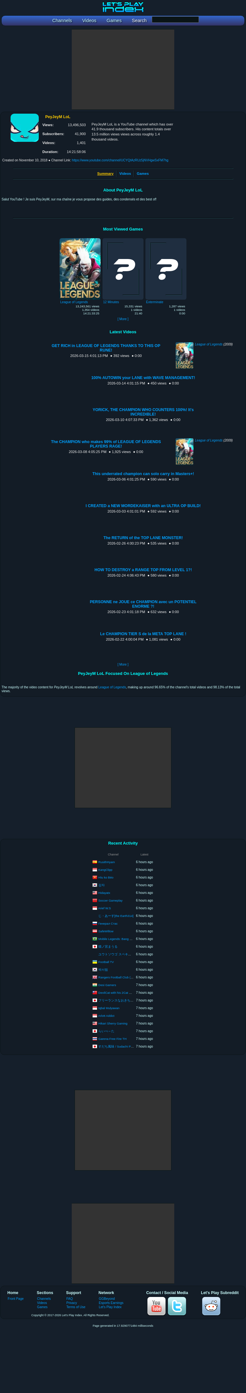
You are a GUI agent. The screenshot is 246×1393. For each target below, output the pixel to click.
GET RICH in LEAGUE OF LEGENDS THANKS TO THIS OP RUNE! (106, 348)
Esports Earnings (111, 1303)
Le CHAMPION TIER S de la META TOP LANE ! (143, 634)
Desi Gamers (107, 984)
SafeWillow (105, 931)
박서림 (103, 969)
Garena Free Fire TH (112, 1038)
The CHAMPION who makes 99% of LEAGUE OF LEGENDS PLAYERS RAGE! (106, 444)
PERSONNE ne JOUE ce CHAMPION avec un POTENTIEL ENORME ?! (143, 604)
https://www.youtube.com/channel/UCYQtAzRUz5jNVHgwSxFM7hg (120, 160)
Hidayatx (104, 892)
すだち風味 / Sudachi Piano (117, 1046)
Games (143, 173)
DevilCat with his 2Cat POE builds (121, 992)
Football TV (106, 961)
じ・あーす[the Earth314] (116, 916)
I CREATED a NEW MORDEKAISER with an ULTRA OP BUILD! (143, 506)
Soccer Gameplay (110, 900)
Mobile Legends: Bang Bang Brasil (121, 938)
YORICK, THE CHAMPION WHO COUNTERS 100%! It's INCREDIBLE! (143, 412)
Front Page (16, 1298)
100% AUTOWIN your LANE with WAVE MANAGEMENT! (143, 378)
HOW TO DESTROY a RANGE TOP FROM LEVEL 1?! (143, 570)
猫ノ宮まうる (108, 946)
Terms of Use (75, 1307)
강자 (101, 885)
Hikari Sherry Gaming (112, 1023)
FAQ (69, 1298)
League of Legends (208, 344)
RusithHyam (106, 861)
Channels (44, 1298)
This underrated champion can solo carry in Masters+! (143, 474)
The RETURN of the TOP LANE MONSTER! (143, 538)
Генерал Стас (108, 923)
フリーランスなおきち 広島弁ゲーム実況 (127, 1000)
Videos (125, 173)
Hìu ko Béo (105, 877)
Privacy (71, 1303)
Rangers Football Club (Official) (119, 977)
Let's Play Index (110, 1307)
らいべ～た (106, 1031)
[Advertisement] (123, 69)
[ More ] (123, 319)
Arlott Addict (106, 1015)
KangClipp (105, 869)
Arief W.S (104, 908)
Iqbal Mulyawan (108, 1007)
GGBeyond (107, 1298)
